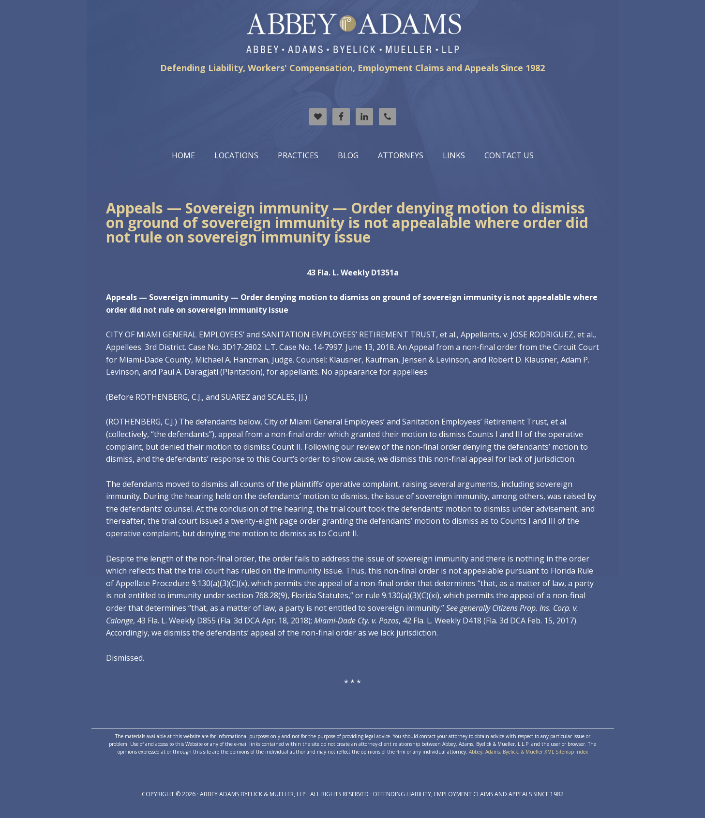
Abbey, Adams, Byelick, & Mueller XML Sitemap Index (528, 751)
